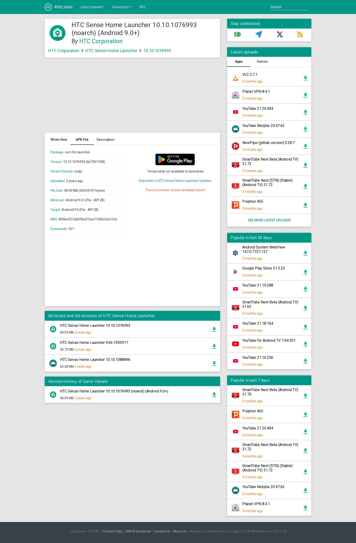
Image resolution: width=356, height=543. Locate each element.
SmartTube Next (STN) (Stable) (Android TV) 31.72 (267, 182)
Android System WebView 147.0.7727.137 (263, 249)
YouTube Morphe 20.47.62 (263, 125)
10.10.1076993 (157, 50)
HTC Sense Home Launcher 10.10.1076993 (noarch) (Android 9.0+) (114, 391)
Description (105, 139)
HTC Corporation (101, 41)
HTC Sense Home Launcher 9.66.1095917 (94, 342)
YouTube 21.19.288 (257, 285)
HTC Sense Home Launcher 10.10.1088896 (95, 359)
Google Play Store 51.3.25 (263, 268)
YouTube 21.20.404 (257, 108)
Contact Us (162, 531)
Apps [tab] (239, 61)
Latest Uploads (92, 7)
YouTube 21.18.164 (257, 323)
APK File (82, 139)
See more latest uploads (269, 220)
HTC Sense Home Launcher (111, 50)
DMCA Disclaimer (138, 531)
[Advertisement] (132, 97)
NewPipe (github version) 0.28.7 (268, 142)
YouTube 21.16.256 (257, 357)
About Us (179, 531)
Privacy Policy (113, 531)
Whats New (59, 139)
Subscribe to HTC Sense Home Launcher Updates (175, 181)
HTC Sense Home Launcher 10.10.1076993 (95, 325)
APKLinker (59, 7)
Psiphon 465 (252, 201)
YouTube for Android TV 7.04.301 (269, 340)
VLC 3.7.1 (250, 74)
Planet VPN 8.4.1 (256, 91)
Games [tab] (262, 61)
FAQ (142, 7)
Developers (122, 7)
